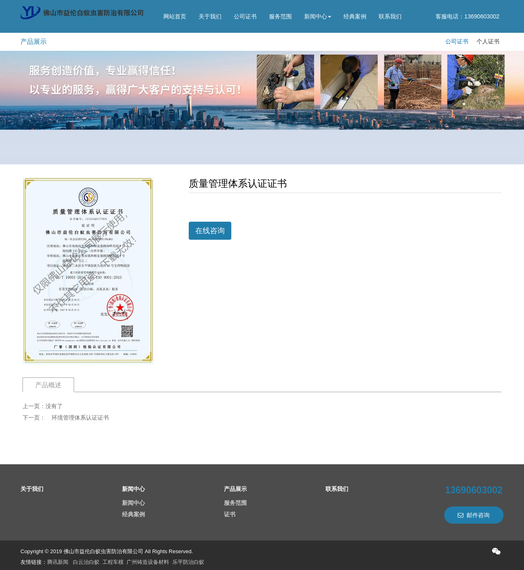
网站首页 (174, 16)
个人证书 (488, 41)
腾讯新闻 (57, 562)
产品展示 (235, 489)
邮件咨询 (474, 515)
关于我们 (210, 16)
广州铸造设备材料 (147, 562)
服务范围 (280, 16)
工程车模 (113, 562)
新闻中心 (317, 16)
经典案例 (354, 16)
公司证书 (245, 16)
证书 (229, 514)
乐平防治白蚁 (188, 562)
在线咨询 (210, 231)
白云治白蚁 (86, 562)
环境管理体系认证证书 (80, 417)
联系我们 (390, 16)
